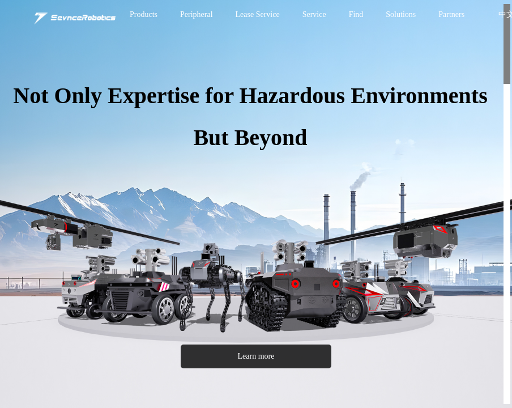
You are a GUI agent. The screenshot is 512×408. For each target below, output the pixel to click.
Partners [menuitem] (451, 14)
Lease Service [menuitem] (258, 14)
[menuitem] (143, 14)
